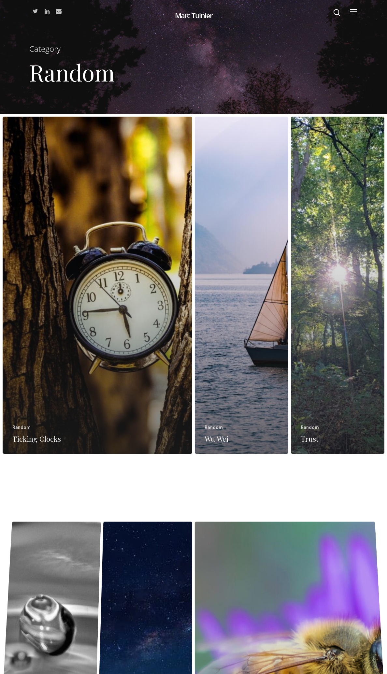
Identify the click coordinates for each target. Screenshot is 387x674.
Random (21, 427)
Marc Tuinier (193, 15)
